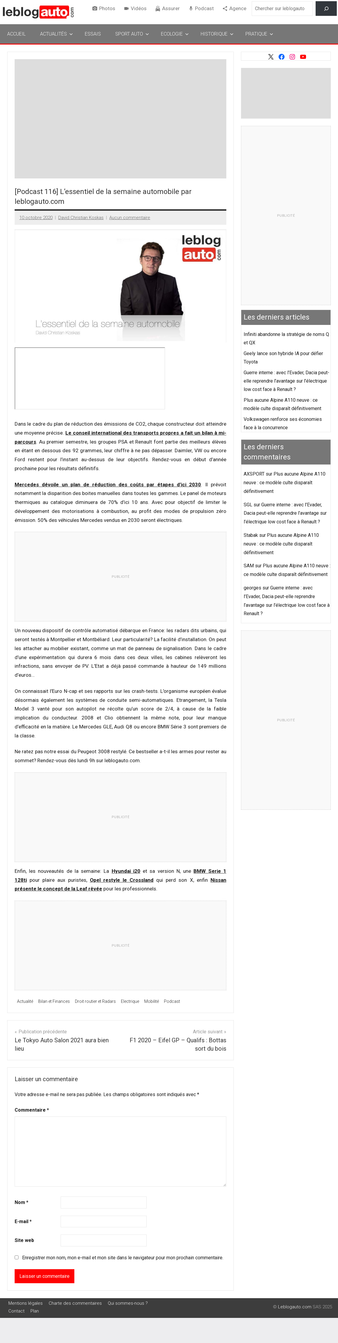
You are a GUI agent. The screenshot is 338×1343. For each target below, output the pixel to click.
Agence (237, 8)
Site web (24, 1240)
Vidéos (139, 8)
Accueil (16, 34)
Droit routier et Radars (101, 1001)
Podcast (204, 8)
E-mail (23, 1221)
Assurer (171, 8)
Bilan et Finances (57, 1001)
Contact (16, 1311)
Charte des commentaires (75, 1303)
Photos (107, 8)
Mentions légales (25, 1303)
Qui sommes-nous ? (128, 1303)
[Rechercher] (326, 8)
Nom (21, 1202)
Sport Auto (132, 34)
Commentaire (32, 1110)
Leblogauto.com (294, 1307)
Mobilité (162, 1001)
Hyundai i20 (126, 871)
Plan (34, 1311)
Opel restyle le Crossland (121, 880)
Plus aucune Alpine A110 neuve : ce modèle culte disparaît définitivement (284, 482)
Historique (217, 34)
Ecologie (175, 34)
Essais (93, 34)
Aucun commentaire (129, 217)
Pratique (259, 34)
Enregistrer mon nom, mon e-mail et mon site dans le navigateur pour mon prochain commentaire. (122, 1258)
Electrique (138, 1001)
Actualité (26, 1001)
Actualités (56, 34)
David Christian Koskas (81, 217)
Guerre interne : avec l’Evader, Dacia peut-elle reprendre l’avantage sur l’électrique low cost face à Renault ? (286, 381)
